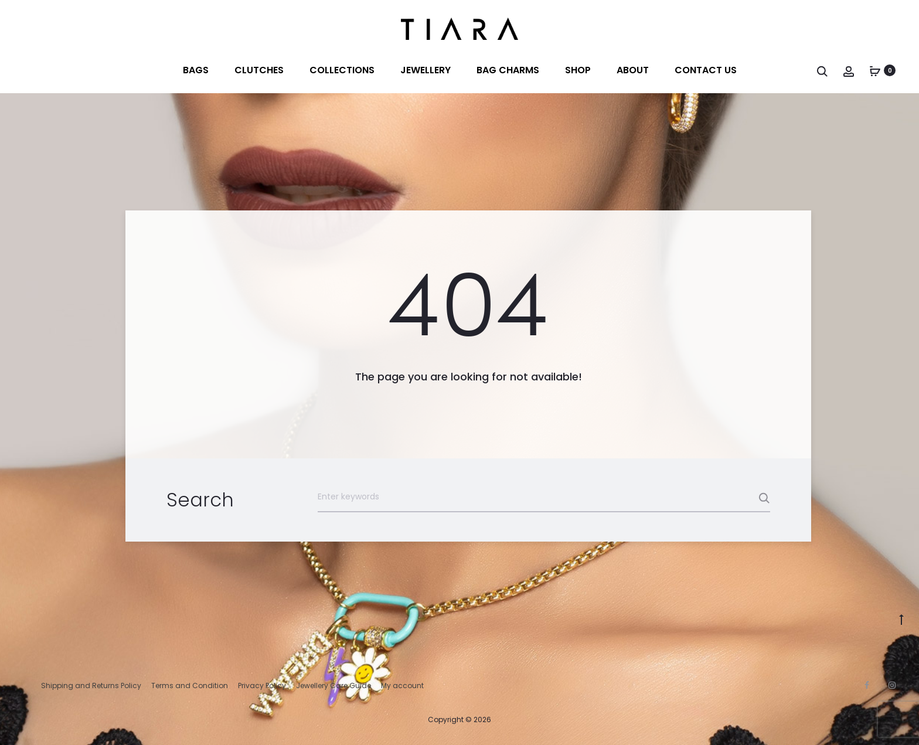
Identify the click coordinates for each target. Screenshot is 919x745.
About (633, 70)
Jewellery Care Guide (333, 685)
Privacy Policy (262, 685)
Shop (578, 70)
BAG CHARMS (507, 70)
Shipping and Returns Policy (91, 685)
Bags (196, 70)
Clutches (259, 70)
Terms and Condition (189, 685)
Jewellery (425, 70)
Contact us (706, 70)
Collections (342, 70)
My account (402, 685)
